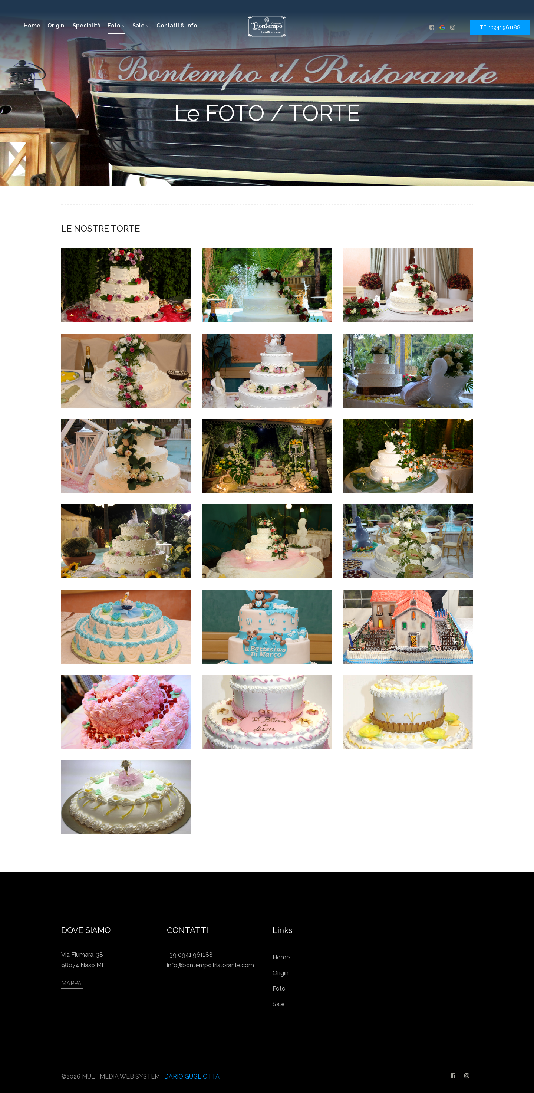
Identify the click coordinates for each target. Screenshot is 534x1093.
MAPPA (71, 983)
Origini (56, 25)
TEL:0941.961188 (500, 27)
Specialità (86, 25)
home (32, 25)
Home (281, 957)
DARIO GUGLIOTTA (192, 1076)
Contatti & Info (176, 25)
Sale (140, 25)
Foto (116, 25)
